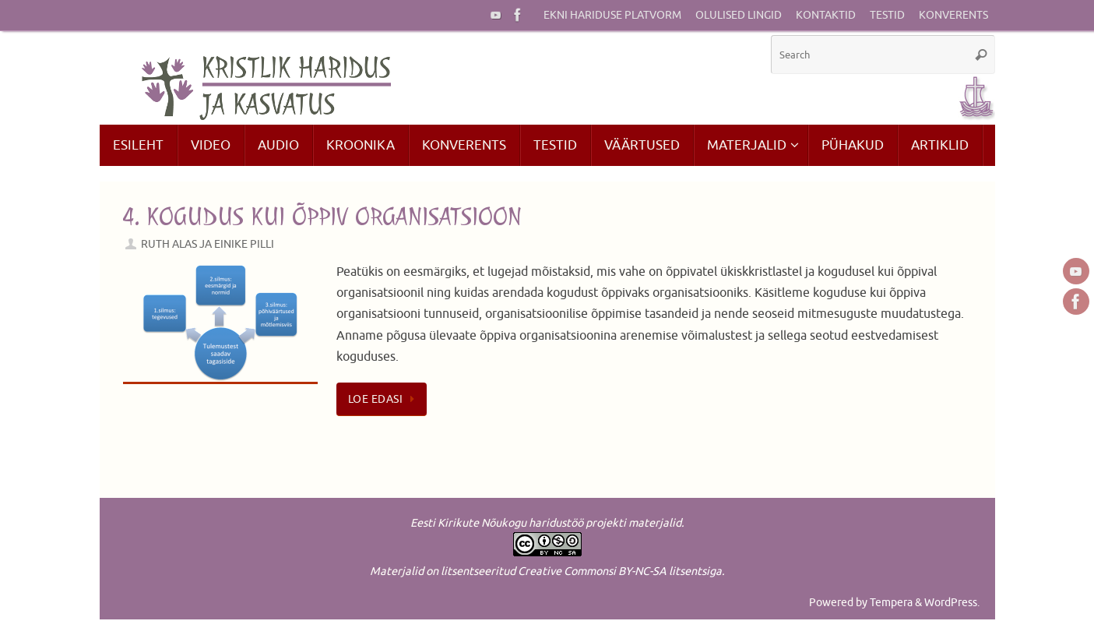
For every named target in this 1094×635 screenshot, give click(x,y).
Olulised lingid (738, 15)
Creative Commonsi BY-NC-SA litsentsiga (620, 571)
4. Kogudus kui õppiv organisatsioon (322, 216)
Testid (887, 15)
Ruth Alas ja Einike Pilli (207, 244)
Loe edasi (384, 399)
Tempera (891, 602)
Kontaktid (826, 15)
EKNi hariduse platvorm (612, 15)
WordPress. (952, 602)
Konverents (953, 15)
